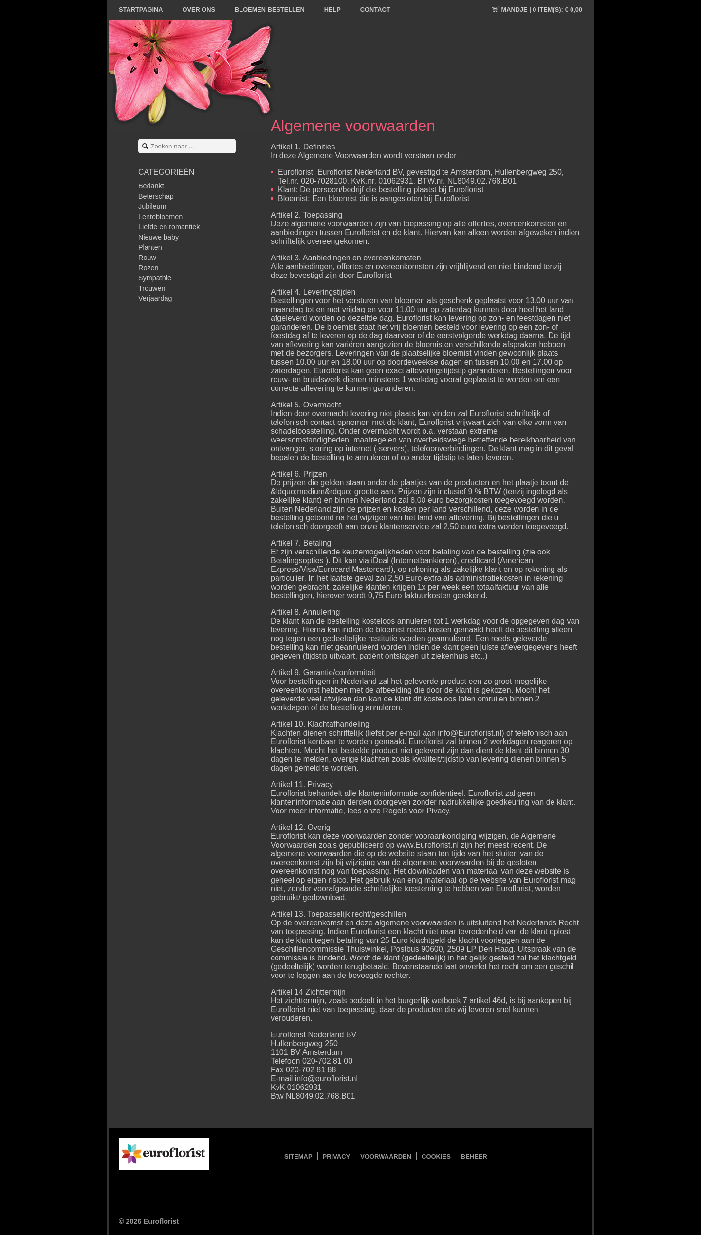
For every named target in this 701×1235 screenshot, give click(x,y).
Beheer (474, 1156)
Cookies (436, 1156)
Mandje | (541, 9)
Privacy (336, 1156)
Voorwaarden (385, 1156)
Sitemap (298, 1156)
